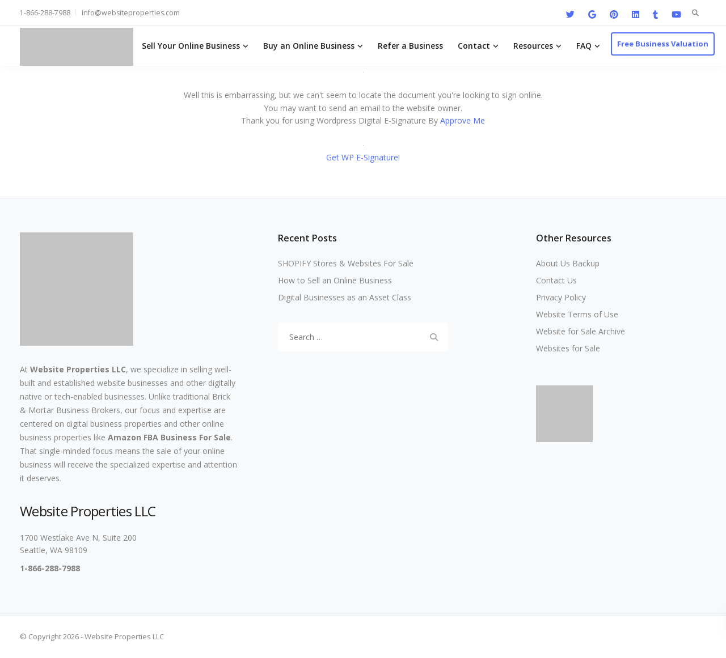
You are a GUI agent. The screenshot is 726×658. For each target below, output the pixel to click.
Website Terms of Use (577, 314)
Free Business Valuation (662, 44)
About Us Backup (568, 263)
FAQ (584, 45)
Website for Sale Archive (580, 331)
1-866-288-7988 (45, 13)
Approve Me (462, 120)
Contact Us (556, 280)
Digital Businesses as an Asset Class (344, 297)
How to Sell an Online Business (335, 280)
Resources (533, 45)
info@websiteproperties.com (131, 13)
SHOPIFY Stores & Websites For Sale (345, 263)
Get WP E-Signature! (363, 157)
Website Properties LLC (78, 369)
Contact (474, 45)
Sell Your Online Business (191, 45)
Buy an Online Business (308, 45)
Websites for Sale (568, 348)
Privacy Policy (561, 297)
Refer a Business (410, 45)
